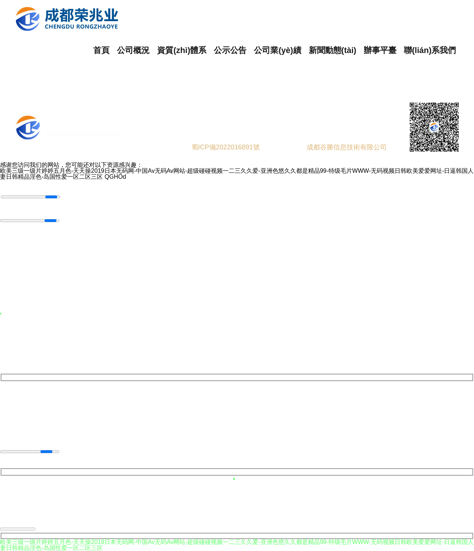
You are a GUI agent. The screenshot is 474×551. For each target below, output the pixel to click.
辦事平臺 (380, 50)
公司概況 (133, 50)
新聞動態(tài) (332, 50)
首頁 (101, 50)
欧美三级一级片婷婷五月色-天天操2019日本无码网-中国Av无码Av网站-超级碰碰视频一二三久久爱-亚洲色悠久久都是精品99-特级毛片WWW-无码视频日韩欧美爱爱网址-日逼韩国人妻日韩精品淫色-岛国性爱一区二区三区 (237, 174)
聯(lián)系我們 (430, 50)
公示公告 (230, 50)
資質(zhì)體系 (181, 50)
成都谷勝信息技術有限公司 (348, 147)
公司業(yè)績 (277, 50)
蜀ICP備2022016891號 (226, 147)
